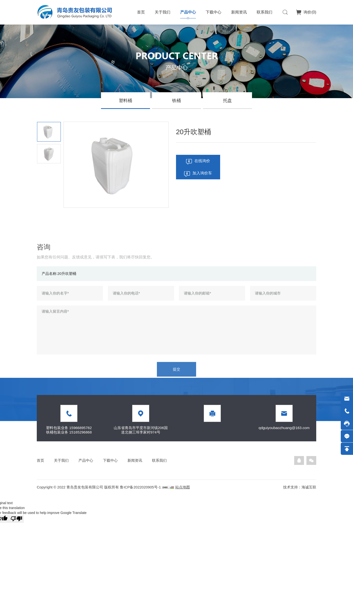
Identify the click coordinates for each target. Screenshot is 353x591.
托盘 (227, 100)
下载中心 (213, 12)
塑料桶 (125, 100)
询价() (309, 12)
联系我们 (264, 12)
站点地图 (182, 487)
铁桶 (176, 100)
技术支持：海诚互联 (299, 487)
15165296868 (80, 432)
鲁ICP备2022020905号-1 (140, 487)
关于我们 (162, 12)
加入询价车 (202, 173)
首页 (141, 12)
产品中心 (188, 12)
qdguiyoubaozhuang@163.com (284, 428)
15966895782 (80, 428)
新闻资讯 (239, 12)
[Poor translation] (16, 519)
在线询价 (202, 161)
